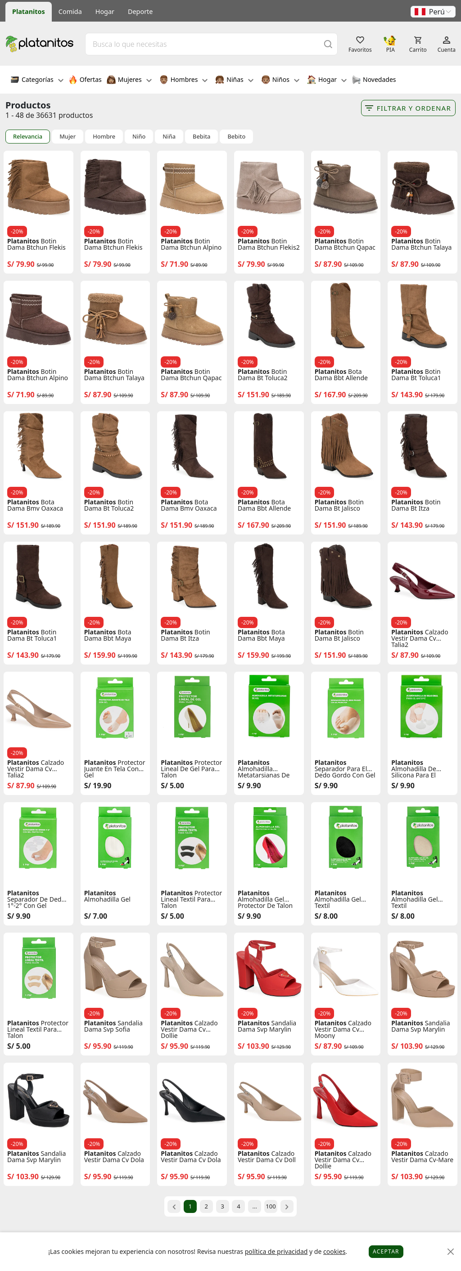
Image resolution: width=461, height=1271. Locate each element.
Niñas (234, 80)
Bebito (236, 136)
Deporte (140, 11)
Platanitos (28, 11)
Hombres (183, 80)
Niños (280, 80)
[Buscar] (328, 44)
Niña (169, 136)
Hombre (104, 136)
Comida (70, 11)
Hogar (104, 11)
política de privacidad (276, 1251)
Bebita (201, 136)
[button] (433, 12)
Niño (138, 136)
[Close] (451, 1252)
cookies (334, 1251)
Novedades (374, 80)
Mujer (67, 136)
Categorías (36, 80)
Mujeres (129, 80)
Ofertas (85, 80)
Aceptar (386, 1251)
